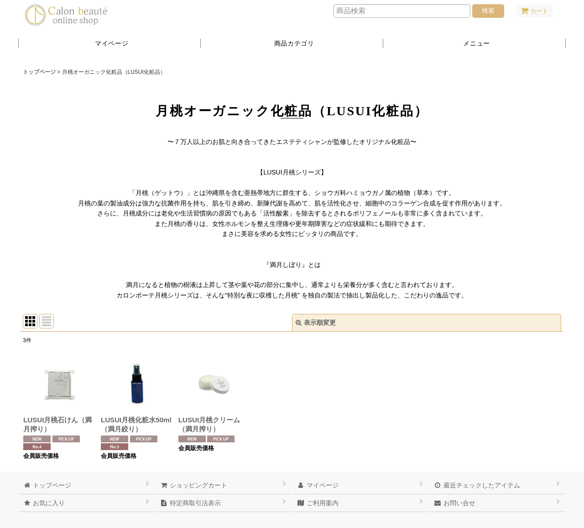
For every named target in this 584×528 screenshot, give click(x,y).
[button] (474, 43)
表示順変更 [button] (316, 322)
